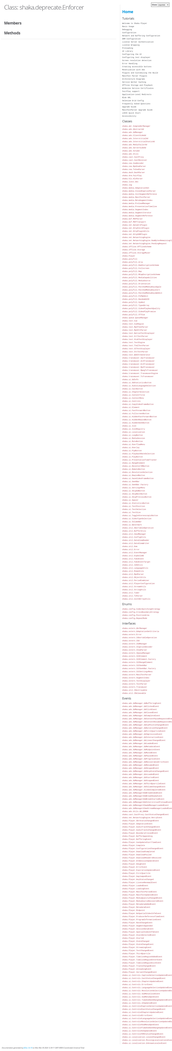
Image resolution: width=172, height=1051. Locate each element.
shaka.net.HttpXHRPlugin (134, 234)
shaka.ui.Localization (133, 432)
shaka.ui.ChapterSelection (135, 392)
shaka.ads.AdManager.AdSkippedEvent (140, 768)
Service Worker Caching (134, 82)
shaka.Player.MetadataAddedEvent (139, 904)
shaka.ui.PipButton (132, 450)
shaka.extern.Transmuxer (134, 687)
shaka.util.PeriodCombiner (135, 580)
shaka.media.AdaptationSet (135, 188)
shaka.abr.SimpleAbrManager (136, 126)
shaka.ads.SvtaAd (130, 151)
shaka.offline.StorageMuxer (136, 253)
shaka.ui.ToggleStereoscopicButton (140, 515)
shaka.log (127, 185)
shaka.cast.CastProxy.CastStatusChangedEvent (145, 814)
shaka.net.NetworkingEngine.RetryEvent (142, 817)
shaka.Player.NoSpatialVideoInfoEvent (141, 913)
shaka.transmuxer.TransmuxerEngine (140, 373)
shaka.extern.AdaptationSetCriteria (140, 631)
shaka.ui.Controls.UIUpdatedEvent (139, 1003)
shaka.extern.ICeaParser (134, 650)
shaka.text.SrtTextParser (135, 336)
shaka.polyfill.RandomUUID (135, 299)
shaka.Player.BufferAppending (137, 836)
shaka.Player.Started (133, 938)
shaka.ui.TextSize (131, 512)
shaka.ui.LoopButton (132, 435)
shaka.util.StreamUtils (134, 586)
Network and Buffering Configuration (141, 36)
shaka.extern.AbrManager (134, 628)
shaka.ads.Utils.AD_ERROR (135, 811)
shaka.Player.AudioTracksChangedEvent (141, 830)
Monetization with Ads (133, 70)
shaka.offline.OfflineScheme (136, 246)
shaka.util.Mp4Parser (133, 574)
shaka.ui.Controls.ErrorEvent (137, 984)
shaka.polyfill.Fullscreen (135, 268)
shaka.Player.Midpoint (133, 910)
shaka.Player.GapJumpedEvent (136, 876)
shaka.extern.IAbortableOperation (139, 637)
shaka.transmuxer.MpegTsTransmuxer (140, 370)
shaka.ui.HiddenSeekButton (135, 423)
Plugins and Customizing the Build (140, 73)
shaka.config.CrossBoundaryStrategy (140, 612)
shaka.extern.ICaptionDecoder (137, 647)
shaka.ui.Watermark (132, 525)
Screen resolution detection (136, 60)
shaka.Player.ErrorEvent (134, 867)
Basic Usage (128, 26)
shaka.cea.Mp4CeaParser (134, 166)
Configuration (129, 32)
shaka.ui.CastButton (132, 389)
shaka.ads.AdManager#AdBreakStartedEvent (143, 799)
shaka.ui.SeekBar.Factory (135, 484)
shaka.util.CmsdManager (134, 534)
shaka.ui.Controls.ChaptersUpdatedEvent (142, 981)
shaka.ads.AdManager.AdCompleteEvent (141, 715)
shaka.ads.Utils (130, 154)
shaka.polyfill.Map (132, 271)
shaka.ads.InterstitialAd (135, 138)
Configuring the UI (132, 54)
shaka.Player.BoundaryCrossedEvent (140, 833)
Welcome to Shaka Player (134, 23)
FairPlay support (130, 91)
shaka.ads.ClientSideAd (134, 135)
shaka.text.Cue (129, 321)
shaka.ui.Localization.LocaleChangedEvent (144, 1037)
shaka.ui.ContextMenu (133, 398)
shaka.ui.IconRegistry (133, 429)
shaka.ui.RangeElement (133, 463)
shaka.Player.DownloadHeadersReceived (141, 858)
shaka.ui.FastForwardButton (136, 410)
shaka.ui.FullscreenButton (135, 413)
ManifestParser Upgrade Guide (137, 110)
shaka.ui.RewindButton (133, 475)
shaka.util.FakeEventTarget (136, 562)
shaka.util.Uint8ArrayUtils (136, 599)
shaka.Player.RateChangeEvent (137, 922)
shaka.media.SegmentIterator (136, 212)
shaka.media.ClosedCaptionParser (139, 191)
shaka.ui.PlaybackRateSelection (138, 453)
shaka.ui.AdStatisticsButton (136, 382)
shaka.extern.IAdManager (134, 644)
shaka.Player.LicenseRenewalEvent (139, 882)
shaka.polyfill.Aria (132, 262)
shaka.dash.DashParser (133, 172)
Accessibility (129, 116)
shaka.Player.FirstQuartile (136, 873)
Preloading (127, 48)
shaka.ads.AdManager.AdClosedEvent (140, 712)
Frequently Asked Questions (136, 103)
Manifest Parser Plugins (134, 76)
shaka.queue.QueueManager (135, 318)
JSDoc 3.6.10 (27, 1048)
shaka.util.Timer (130, 593)
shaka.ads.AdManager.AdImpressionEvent (142, 734)
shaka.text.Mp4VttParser (134, 330)
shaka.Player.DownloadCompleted (138, 851)
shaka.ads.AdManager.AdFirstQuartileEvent (144, 731)
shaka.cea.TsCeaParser (133, 169)
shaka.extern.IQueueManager (136, 653)
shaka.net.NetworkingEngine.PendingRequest (144, 243)
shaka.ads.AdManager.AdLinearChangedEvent (144, 740)
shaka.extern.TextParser (134, 684)
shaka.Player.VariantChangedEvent (139, 972)
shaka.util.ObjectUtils (134, 577)
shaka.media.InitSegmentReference (139, 194)
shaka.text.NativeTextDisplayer (138, 333)
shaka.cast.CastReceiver (134, 160)
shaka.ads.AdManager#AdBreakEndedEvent (142, 793)
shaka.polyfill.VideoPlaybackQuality (141, 308)
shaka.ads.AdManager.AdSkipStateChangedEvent (145, 771)
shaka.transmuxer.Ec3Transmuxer (138, 364)
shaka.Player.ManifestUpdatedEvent (140, 895)
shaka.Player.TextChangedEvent (138, 950)
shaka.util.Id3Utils (132, 565)
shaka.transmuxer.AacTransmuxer (138, 358)
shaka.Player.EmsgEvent (134, 864)
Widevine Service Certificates (138, 88)
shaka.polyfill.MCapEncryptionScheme (141, 274)
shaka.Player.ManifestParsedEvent (139, 892)
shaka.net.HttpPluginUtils (135, 231)
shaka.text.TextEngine (133, 342)
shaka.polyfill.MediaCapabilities (139, 277)
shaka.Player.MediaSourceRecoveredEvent (142, 901)
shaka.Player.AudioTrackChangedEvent (141, 827)
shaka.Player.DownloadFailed (136, 854)
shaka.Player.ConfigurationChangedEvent (142, 848)
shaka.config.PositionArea (135, 615)
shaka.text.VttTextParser (135, 352)
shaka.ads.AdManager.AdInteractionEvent (142, 737)
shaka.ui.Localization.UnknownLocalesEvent (144, 1043)
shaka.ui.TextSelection (134, 509)
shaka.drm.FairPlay (132, 175)
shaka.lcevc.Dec (130, 182)
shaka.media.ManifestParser (136, 197)
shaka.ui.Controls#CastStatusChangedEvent (144, 1009)
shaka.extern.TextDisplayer (136, 681)
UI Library (127, 51)
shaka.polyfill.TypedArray (135, 305)
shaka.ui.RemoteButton (133, 469)
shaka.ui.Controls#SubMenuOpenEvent (140, 1024)
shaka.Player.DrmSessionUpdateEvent (140, 861)
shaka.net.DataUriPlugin (134, 225)
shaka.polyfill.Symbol (133, 302)
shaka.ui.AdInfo (130, 379)
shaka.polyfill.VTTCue (133, 314)
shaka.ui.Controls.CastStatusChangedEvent (144, 978)
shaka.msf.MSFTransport (134, 222)
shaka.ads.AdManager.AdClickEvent (139, 709)
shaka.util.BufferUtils (134, 531)
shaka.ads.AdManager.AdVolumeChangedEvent (144, 786)
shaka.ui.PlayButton (132, 457)
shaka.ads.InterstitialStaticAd (138, 141)
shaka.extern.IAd (130, 640)
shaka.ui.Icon (129, 426)
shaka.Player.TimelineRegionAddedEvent (142, 956)
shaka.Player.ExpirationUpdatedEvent (141, 870)
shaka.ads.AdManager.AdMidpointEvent (141, 749)
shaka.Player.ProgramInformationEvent (141, 919)
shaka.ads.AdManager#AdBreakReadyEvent (142, 796)
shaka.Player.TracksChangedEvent (139, 966)
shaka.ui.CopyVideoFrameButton (138, 404)
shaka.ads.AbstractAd (133, 129)
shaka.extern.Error (132, 634)
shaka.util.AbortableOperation (138, 528)
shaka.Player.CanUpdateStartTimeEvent (141, 842)
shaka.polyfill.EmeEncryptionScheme (140, 265)
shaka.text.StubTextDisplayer (137, 339)
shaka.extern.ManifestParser (136, 674)
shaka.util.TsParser (132, 596)
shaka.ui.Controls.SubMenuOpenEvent (140, 997)
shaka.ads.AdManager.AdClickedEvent (140, 706)
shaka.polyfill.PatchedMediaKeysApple (141, 287)
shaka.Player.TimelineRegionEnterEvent (142, 960)
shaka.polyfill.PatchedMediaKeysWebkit (142, 293)
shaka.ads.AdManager (132, 132)
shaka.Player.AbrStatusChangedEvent (140, 820)
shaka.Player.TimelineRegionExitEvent (141, 963)
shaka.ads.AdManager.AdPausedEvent (140, 756)
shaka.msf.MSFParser (132, 219)
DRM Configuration (131, 39)
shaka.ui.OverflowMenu (133, 444)
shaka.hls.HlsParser (132, 178)
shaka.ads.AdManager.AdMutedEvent (139, 752)
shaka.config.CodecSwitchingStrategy (141, 609)
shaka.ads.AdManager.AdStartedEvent (140, 777)
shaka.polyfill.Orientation (136, 284)
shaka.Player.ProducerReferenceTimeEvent (143, 916)
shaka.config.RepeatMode (134, 618)
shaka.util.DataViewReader (135, 540)
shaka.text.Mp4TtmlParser (135, 327)
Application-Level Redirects (136, 94)
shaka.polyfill (129, 259)
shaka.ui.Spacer (130, 500)
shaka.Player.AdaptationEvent (137, 824)
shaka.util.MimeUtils (133, 571)
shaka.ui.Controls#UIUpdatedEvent (139, 1031)
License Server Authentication (138, 42)
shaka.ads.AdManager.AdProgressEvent (141, 759)
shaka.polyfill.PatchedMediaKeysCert (141, 290)
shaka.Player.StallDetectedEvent (139, 935)
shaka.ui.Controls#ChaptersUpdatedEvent (142, 1012)
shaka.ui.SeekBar (130, 481)
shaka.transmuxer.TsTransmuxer (138, 376)
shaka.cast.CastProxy (133, 157)
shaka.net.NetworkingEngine (136, 237)
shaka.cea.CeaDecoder (133, 163)
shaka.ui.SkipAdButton (133, 491)
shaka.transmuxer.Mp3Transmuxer (138, 367)
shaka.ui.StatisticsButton (135, 503)
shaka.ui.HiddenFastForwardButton (139, 416)
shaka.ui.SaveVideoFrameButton (138, 478)
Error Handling (129, 63)
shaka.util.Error (130, 549)
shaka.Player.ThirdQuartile (136, 953)
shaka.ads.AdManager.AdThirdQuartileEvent (144, 783)
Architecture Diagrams (133, 79)
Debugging (127, 29)
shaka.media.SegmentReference (137, 216)
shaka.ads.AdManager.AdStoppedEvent (140, 780)
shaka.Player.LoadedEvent (135, 885)
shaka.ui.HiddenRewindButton (136, 419)
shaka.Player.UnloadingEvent (136, 969)
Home (127, 11)
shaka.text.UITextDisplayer (136, 348)
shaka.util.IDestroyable (134, 690)
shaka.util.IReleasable (134, 693)
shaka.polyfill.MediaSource (136, 280)
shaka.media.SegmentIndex (135, 209)
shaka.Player (128, 256)
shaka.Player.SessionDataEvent (138, 929)
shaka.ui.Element (130, 407)
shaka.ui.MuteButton (132, 441)
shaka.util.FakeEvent (133, 559)
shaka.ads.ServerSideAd (134, 148)
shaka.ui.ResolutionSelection (137, 472)
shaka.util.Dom (129, 546)
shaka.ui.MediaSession (133, 438)
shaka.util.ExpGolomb (133, 555)
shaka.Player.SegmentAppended (137, 926)
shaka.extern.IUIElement (134, 656)
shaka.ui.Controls (131, 401)
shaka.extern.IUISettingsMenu (137, 671)
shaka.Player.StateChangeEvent (138, 944)
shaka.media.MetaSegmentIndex (137, 200)
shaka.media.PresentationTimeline (139, 206)
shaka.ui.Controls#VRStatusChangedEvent (142, 1034)
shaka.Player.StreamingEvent (136, 947)
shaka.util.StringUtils (134, 589)
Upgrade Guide (129, 107)
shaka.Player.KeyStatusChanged (138, 879)
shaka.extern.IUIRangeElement (137, 662)
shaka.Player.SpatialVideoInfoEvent (140, 932)
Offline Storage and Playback (137, 85)
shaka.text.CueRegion (133, 324)
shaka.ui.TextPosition (133, 506)
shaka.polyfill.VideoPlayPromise (139, 311)
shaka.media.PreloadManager (136, 203)
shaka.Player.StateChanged (135, 941)
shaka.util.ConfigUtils (134, 537)
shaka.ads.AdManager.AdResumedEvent (140, 765)
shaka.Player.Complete (133, 845)
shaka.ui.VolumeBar (132, 521)
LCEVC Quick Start (131, 113)
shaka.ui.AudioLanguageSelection (139, 385)
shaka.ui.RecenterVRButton (135, 466)
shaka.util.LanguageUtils (135, 568)
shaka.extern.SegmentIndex (135, 678)
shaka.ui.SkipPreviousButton (136, 497)
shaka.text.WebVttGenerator (136, 355)
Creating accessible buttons (136, 66)
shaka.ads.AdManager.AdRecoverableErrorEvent (145, 762)
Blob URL (126, 97)
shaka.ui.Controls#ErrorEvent (137, 1015)
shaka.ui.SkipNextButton (134, 494)
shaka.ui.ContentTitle (133, 395)
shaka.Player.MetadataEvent (136, 907)
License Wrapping (130, 45)
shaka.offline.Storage (133, 250)
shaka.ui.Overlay (130, 447)
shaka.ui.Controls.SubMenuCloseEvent (141, 994)
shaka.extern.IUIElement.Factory (139, 659)
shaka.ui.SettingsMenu (133, 487)
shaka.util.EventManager (134, 552)
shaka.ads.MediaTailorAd (134, 144)
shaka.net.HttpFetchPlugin (135, 228)
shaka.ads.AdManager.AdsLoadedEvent (140, 774)
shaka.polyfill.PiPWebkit (135, 296)
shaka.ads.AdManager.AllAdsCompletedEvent (144, 790)
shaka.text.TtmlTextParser (135, 345)
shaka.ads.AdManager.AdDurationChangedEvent (145, 728)
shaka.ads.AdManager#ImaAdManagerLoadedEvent (145, 805)
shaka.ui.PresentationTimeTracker (139, 460)
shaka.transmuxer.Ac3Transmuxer (138, 361)
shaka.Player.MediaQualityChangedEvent (142, 898)
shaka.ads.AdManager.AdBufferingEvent (141, 703)
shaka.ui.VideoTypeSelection (136, 518)
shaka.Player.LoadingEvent (135, 888)
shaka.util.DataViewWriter (135, 543)
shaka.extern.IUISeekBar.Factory (139, 668)
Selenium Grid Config (133, 100)
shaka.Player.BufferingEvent (136, 839)
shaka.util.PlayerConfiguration (138, 583)
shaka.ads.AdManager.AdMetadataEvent (141, 746)
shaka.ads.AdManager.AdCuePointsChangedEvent (145, 725)
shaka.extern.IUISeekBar (134, 665)
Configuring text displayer (136, 57)
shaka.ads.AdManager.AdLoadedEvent (140, 743)
